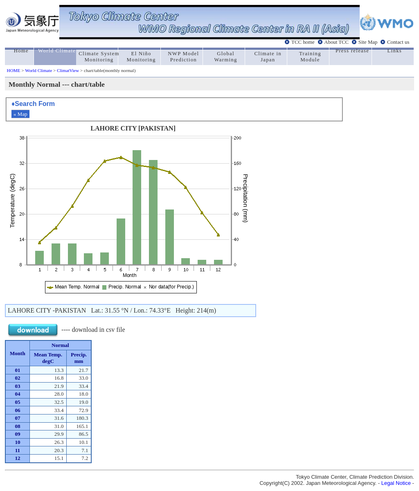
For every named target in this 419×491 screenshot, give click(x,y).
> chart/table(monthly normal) (107, 70)
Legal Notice (396, 483)
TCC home (303, 42)
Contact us (398, 42)
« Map (20, 114)
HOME (13, 70)
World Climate (38, 70)
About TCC (336, 42)
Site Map (368, 42)
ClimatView (68, 70)
